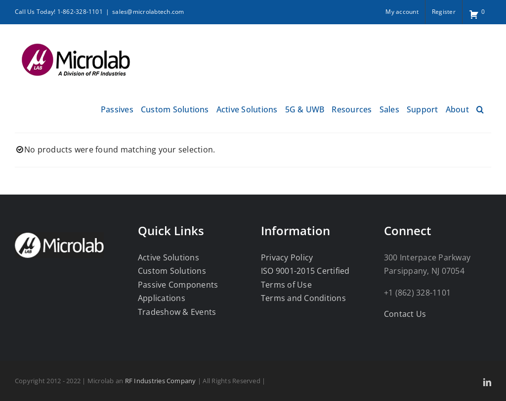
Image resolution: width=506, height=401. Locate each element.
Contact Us (405, 313)
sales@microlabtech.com (148, 11)
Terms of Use (286, 284)
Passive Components (178, 284)
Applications (161, 298)
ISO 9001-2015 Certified (305, 270)
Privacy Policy (287, 257)
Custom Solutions (172, 270)
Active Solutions (168, 257)
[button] (480, 108)
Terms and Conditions (303, 298)
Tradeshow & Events (177, 311)
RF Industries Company (160, 380)
